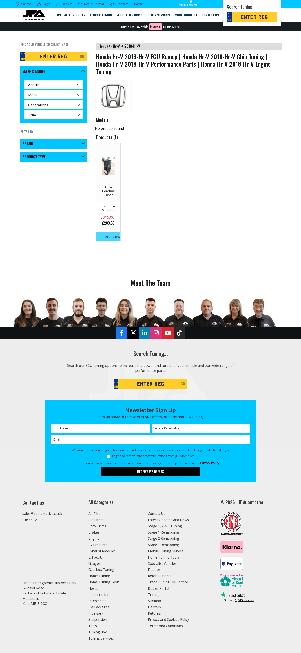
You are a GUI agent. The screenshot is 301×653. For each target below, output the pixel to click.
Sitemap (154, 600)
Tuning (154, 594)
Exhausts (95, 557)
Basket (138, 4)
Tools (93, 626)
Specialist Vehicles (162, 563)
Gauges (94, 563)
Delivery (154, 607)
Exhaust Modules (102, 551)
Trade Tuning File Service (168, 582)
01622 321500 (33, 520)
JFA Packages (99, 607)
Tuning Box (97, 632)
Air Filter (95, 513)
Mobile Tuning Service (166, 551)
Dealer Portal (158, 588)
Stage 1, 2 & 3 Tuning (165, 526)
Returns (154, 613)
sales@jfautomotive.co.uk (42, 513)
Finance (154, 569)
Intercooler (97, 600)
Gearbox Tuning (101, 569)
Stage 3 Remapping (163, 544)
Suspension (97, 619)
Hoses (93, 588)
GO (82, 56)
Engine (94, 538)
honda (103, 46)
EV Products (98, 544)
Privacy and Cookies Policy (169, 619)
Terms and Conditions (166, 626)
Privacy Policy (209, 463)
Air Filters (96, 519)
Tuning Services (101, 638)
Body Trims (97, 526)
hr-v (116, 46)
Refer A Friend (159, 575)
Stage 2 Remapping (163, 538)
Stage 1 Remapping (163, 532)
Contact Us (157, 513)
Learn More (171, 27)
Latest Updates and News (168, 519)
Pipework (96, 613)
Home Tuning (99, 575)
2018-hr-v (132, 46)
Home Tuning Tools (104, 582)
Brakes (94, 532)
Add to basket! (112, 236)
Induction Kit (98, 594)
